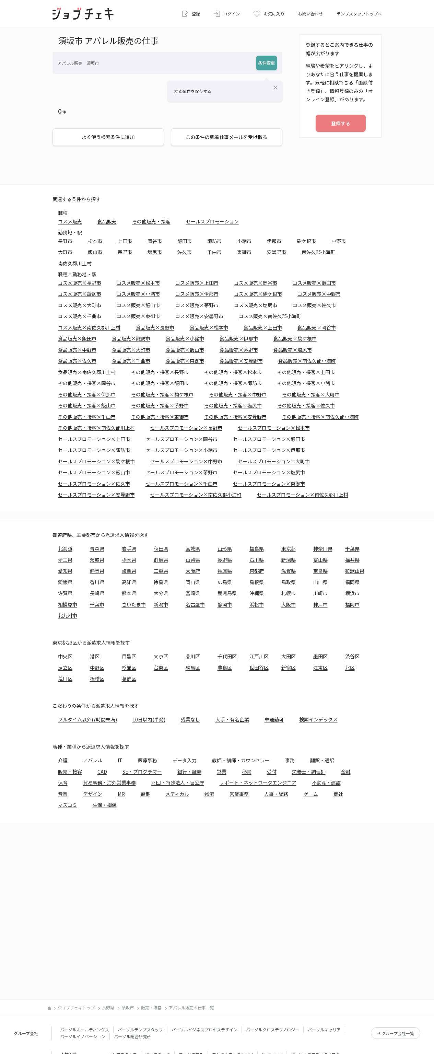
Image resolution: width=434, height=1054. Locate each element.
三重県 (161, 570)
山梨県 (193, 559)
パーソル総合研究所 (132, 1036)
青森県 (97, 548)
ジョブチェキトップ (76, 1007)
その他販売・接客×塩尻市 (233, 405)
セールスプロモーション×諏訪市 (94, 450)
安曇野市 (276, 251)
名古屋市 (195, 604)
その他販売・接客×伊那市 (87, 394)
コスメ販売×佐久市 (314, 305)
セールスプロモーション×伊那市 (269, 450)
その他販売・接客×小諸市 (306, 383)
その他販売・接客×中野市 (238, 394)
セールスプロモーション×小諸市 (181, 450)
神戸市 (320, 604)
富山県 (320, 559)
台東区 (161, 667)
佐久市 (184, 251)
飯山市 (95, 251)
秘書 (246, 771)
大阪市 (288, 604)
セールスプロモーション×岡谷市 (181, 439)
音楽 (63, 793)
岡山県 (193, 582)
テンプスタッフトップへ (359, 13)
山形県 (225, 548)
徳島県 (161, 582)
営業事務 (239, 793)
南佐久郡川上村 (75, 263)
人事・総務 (276, 793)
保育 (63, 782)
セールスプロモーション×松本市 (274, 427)
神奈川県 (322, 548)
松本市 (95, 241)
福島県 (256, 548)
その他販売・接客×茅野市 (160, 405)
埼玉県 (65, 559)
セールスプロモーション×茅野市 (181, 472)
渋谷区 (352, 656)
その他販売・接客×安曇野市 (235, 416)
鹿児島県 (227, 593)
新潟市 (161, 604)
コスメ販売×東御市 (138, 316)
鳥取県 (288, 582)
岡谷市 (155, 241)
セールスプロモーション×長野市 (186, 427)
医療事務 (147, 760)
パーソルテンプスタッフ (140, 1029)
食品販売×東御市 (185, 360)
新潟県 (288, 559)
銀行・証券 (189, 771)
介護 (63, 760)
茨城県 (97, 559)
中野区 (97, 667)
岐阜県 (129, 570)
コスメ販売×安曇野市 (199, 316)
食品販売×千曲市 (131, 360)
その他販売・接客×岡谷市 (87, 383)
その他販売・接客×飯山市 (87, 405)
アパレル (92, 760)
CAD (102, 771)
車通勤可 (274, 719)
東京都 (288, 548)
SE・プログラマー (142, 771)
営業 (221, 771)
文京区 (161, 656)
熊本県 (129, 593)
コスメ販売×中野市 (319, 293)
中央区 (65, 656)
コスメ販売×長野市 (79, 282)
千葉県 (352, 548)
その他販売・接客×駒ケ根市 (162, 394)
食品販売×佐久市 (77, 360)
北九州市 (67, 615)
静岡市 (225, 604)
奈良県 (320, 570)
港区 (94, 656)
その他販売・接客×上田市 (306, 372)
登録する (340, 123)
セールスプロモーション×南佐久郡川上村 (302, 494)
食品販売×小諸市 (185, 338)
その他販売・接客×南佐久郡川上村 (96, 427)
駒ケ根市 (306, 241)
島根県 (256, 582)
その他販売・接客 (151, 221)
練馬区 (193, 667)
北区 (350, 667)
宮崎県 (193, 593)
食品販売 (107, 221)
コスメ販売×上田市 (197, 282)
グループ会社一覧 (398, 1033)
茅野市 (125, 251)
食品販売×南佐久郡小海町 (307, 360)
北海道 (65, 548)
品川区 (193, 656)
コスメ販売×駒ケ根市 (258, 293)
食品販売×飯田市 (77, 338)
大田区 (288, 656)
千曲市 (214, 251)
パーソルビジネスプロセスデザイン (204, 1029)
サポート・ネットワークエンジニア (258, 782)
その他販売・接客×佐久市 (306, 405)
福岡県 (352, 582)
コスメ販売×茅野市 (197, 305)
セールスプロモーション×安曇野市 (96, 494)
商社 (338, 793)
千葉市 (97, 604)
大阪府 (193, 570)
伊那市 (274, 241)
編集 (145, 793)
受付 (272, 771)
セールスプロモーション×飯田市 (269, 439)
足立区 (65, 667)
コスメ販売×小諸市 (138, 293)
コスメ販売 (70, 221)
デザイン (92, 793)
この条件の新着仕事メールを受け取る (226, 137)
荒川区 (65, 678)
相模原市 (67, 604)
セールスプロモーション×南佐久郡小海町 (196, 494)
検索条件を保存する (192, 91)
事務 (290, 760)
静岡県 (97, 570)
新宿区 (288, 667)
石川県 (256, 559)
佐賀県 (65, 593)
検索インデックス (318, 719)
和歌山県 (354, 570)
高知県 (129, 582)
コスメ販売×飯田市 (314, 282)
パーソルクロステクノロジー (272, 1029)
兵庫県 (225, 570)
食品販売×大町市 (131, 349)
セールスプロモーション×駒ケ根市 (96, 461)
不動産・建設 (326, 782)
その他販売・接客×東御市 (160, 416)
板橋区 (97, 678)
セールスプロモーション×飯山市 (94, 472)
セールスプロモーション (212, 221)
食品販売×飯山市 (185, 349)
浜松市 (256, 604)
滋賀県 (288, 570)
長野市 (65, 241)
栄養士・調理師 (309, 771)
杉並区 (129, 667)
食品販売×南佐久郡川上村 (87, 372)
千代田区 (227, 656)
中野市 (338, 241)
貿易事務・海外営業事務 (109, 782)
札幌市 (288, 593)
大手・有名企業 (232, 719)
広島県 (225, 582)
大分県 (161, 593)
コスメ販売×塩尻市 (255, 305)
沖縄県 (256, 593)
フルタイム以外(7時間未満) (87, 719)
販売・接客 (70, 771)
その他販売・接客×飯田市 (160, 383)
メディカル (177, 793)
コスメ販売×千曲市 (79, 316)
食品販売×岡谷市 (316, 327)
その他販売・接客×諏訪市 (233, 383)
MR (121, 793)
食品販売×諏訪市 (131, 338)
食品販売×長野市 (155, 327)
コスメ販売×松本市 (138, 282)
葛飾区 (129, 678)
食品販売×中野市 (77, 349)
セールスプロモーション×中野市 (186, 461)
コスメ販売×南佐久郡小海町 (270, 316)
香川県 (97, 582)
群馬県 (161, 559)
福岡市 (352, 604)
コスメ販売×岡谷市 (255, 282)
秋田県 (161, 548)
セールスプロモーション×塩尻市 (269, 472)
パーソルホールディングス (84, 1029)
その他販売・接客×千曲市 (87, 416)
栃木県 (129, 559)
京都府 (256, 570)
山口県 (320, 582)
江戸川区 (259, 656)
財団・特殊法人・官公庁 (177, 782)
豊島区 (225, 667)
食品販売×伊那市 (239, 338)
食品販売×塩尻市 (292, 349)
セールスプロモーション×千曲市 (181, 483)
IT (120, 760)
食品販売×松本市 (209, 327)
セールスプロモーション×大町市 (274, 461)
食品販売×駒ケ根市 (295, 338)
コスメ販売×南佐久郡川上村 (89, 327)
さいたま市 (134, 604)
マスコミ (67, 804)
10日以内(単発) (148, 719)
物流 (209, 793)
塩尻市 (155, 251)
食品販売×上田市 (263, 327)
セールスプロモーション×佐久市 (94, 483)
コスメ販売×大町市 (79, 305)
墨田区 (320, 656)
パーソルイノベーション (82, 1036)
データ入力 (185, 760)
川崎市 (320, 593)
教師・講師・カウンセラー (241, 760)
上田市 (125, 241)
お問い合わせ (310, 13)
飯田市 (184, 241)
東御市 (244, 251)
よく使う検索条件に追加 (108, 137)
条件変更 (266, 63)
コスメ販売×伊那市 (197, 293)
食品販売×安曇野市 (241, 360)
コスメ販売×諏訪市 (79, 293)
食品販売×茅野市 (239, 349)
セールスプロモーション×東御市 (269, 483)
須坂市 (127, 1007)
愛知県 (65, 570)
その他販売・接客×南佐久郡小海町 (320, 416)
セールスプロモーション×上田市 (94, 439)
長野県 (225, 559)
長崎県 (97, 593)
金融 (346, 771)
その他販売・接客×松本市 (233, 372)
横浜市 (352, 593)
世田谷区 (259, 667)
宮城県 (193, 548)
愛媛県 (65, 582)
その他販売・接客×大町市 (311, 394)
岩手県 (129, 548)
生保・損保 (105, 804)
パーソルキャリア (324, 1029)
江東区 (320, 667)
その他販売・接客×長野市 (160, 372)
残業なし (190, 719)
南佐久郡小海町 (318, 251)
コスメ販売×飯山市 (138, 305)
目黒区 (129, 656)
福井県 (352, 559)
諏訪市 (214, 241)
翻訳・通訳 (322, 760)
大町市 (65, 251)
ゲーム (311, 793)
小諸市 (244, 241)
